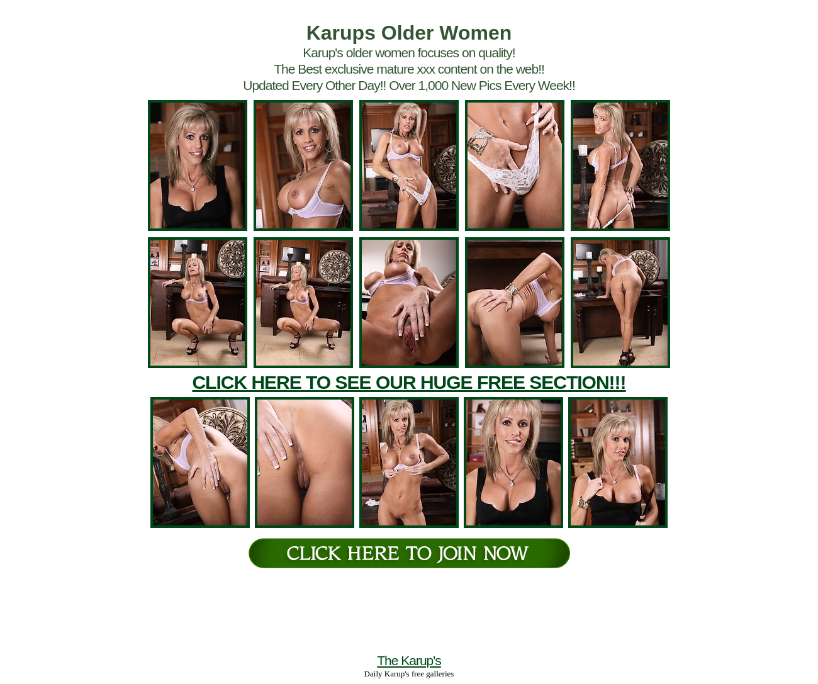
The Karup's (409, 660)
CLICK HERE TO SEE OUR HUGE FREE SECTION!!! (408, 382)
